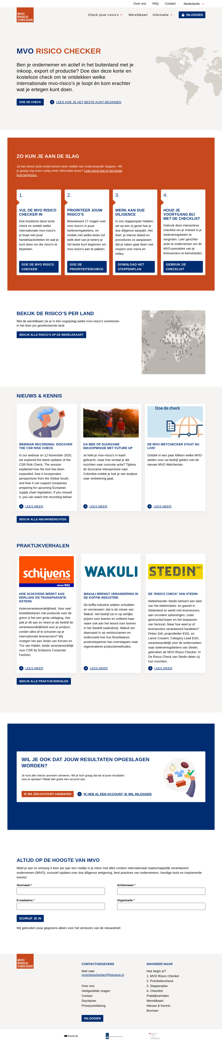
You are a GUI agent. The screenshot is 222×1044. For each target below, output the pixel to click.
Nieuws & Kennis (158, 1005)
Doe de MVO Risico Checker (38, 267)
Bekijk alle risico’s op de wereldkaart (51, 334)
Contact (170, 3)
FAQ (155, 3)
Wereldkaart (138, 15)
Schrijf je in (30, 918)
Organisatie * (126, 900)
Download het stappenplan (131, 267)
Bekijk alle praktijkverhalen (43, 681)
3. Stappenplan (157, 986)
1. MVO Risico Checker (163, 976)
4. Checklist (155, 991)
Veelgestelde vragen (96, 991)
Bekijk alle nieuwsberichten (42, 519)
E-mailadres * (26, 900)
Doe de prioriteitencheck (87, 267)
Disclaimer (89, 1000)
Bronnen (152, 1010)
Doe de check (30, 102)
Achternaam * (126, 885)
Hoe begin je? (156, 971)
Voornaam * (24, 885)
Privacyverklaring (94, 1005)
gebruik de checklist (176, 267)
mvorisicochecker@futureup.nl (103, 974)
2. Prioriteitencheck (160, 981)
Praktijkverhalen (158, 996)
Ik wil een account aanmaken (47, 794)
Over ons (140, 3)
